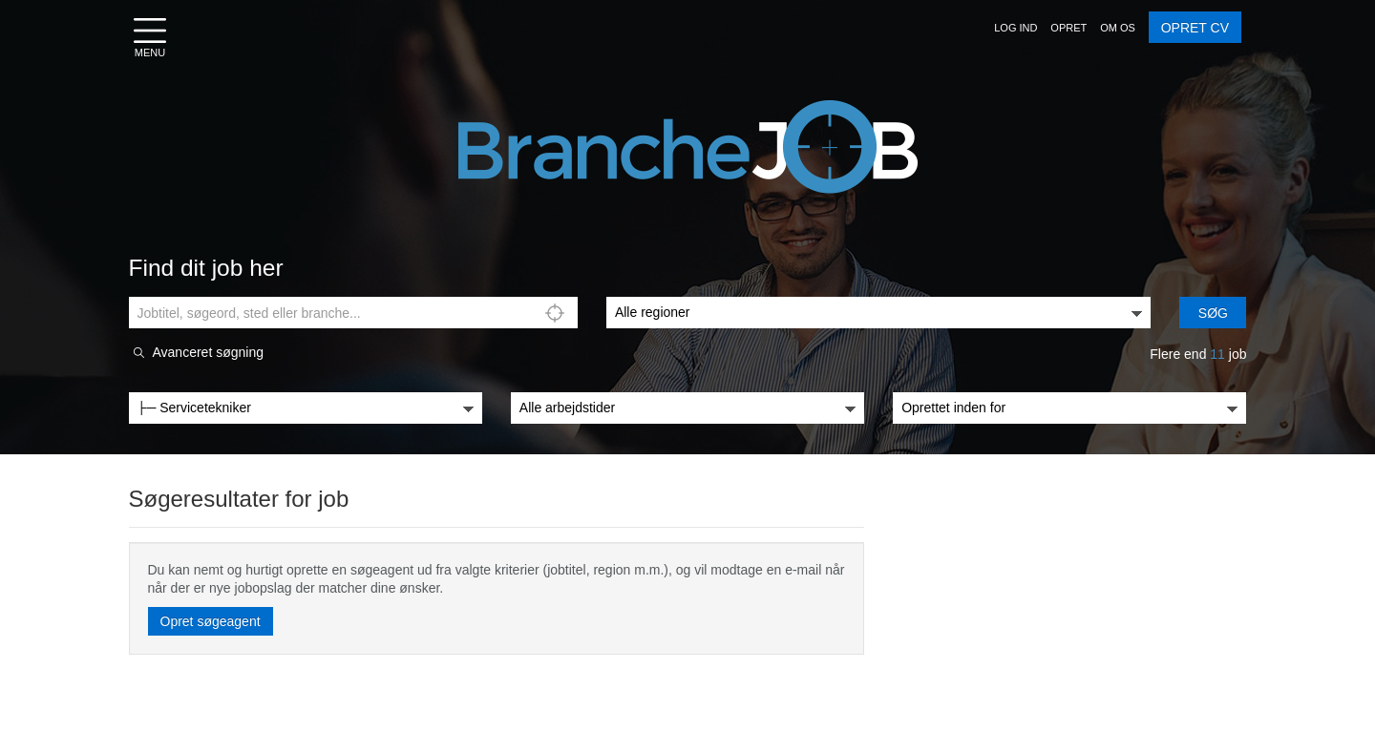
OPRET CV (1195, 27)
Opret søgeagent (210, 621)
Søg (1213, 313)
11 (1217, 354)
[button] (1015, 27)
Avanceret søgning (208, 352)
